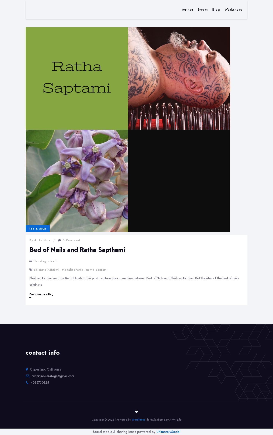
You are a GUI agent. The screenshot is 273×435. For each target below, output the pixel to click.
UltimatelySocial (168, 431)
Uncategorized (45, 261)
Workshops (233, 9)
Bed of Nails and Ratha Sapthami (77, 249)
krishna (44, 240)
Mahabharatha (73, 270)
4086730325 (40, 382)
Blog (216, 9)
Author (188, 9)
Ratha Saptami (97, 270)
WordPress (138, 420)
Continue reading (41, 294)
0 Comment (71, 240)
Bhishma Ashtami (47, 270)
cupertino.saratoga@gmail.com (52, 376)
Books (203, 9)
